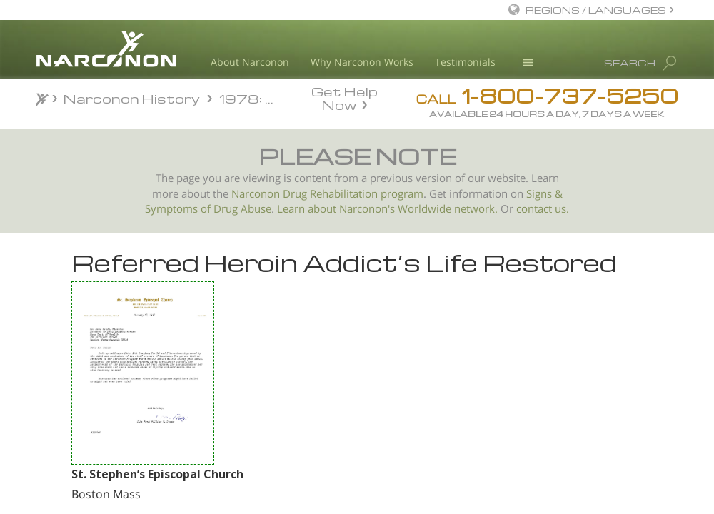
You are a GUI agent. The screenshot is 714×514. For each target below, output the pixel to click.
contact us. (542, 208)
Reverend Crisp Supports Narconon (125, 386)
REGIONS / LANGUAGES (596, 10)
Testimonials (465, 62)
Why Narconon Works (362, 62)
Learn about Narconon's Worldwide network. (387, 208)
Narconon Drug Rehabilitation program (327, 193)
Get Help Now (344, 97)
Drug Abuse (242, 208)
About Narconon (250, 62)
